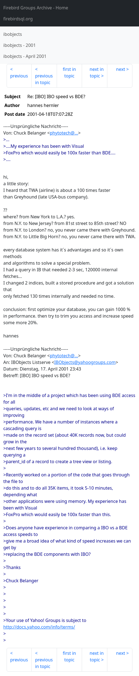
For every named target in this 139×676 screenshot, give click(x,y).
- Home (35, 8)
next (120, 69)
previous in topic (44, 79)
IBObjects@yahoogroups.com (85, 362)
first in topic (69, 72)
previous (19, 76)
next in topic (97, 72)
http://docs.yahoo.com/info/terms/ (39, 627)
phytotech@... (64, 133)
